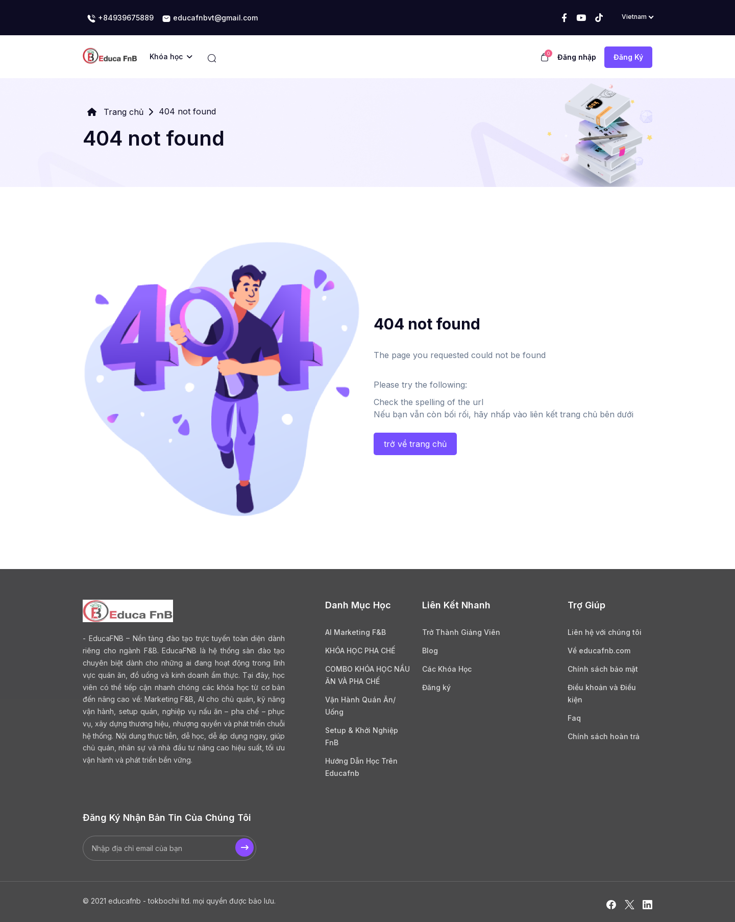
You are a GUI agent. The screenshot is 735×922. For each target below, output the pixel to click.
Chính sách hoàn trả (604, 736)
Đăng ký (436, 687)
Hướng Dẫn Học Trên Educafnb (361, 766)
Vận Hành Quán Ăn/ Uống (360, 705)
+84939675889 (120, 18)
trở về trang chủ (415, 444)
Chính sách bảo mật (603, 669)
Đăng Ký (628, 57)
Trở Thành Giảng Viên (461, 632)
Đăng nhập (576, 57)
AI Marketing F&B (355, 632)
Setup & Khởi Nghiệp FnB (361, 736)
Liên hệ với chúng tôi (605, 632)
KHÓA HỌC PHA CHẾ (360, 650)
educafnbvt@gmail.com (210, 18)
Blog (430, 650)
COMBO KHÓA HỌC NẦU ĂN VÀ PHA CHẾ (367, 675)
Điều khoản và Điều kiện (602, 693)
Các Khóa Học (447, 669)
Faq (574, 718)
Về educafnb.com (599, 650)
